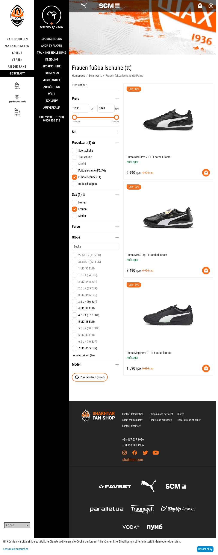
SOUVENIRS (52, 73)
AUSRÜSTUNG (51, 87)
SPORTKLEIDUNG (51, 39)
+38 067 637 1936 (133, 439)
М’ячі (51, 94)
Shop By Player (51, 45)
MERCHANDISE (51, 80)
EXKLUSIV (51, 100)
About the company (132, 419)
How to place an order (189, 419)
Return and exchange (161, 419)
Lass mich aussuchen (16, 549)
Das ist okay (205, 549)
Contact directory (131, 425)
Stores (180, 414)
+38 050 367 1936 (133, 445)
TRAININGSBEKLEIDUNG (51, 52)
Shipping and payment (161, 414)
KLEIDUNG (51, 59)
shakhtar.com (132, 459)
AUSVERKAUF (51, 107)
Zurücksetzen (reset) (89, 377)
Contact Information (132, 414)
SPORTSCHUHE (51, 66)
